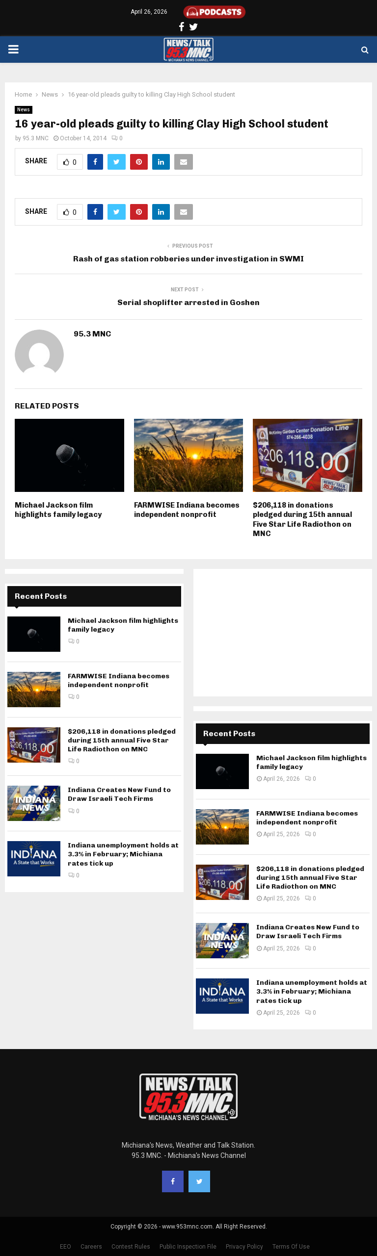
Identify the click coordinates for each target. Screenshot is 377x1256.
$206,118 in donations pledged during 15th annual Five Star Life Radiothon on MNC (302, 519)
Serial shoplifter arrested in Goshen (188, 302)
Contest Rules (130, 1246)
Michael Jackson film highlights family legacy (58, 510)
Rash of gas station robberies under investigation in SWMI (188, 258)
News (23, 109)
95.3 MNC (36, 138)
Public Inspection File (188, 1246)
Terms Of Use (291, 1246)
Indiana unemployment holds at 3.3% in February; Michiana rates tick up (123, 854)
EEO (65, 1246)
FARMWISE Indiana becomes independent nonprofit (187, 510)
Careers (91, 1246)
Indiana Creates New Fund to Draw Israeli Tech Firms (119, 794)
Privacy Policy (244, 1246)
